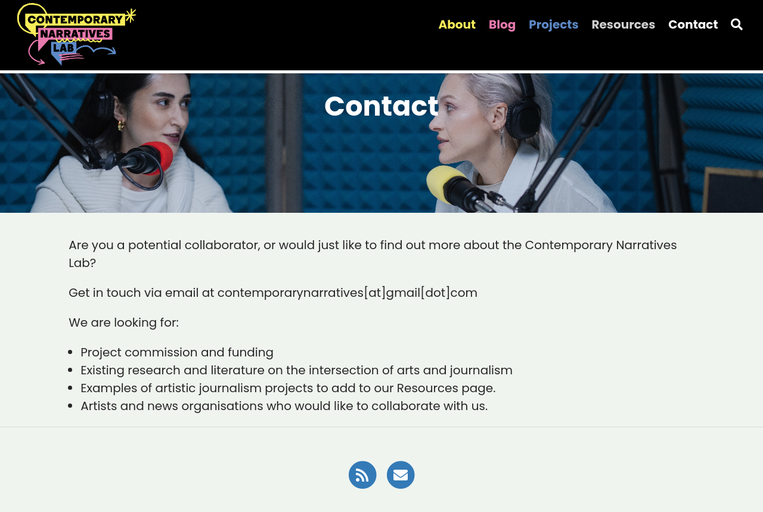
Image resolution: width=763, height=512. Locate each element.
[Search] (737, 24)
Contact (693, 24)
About (457, 24)
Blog (502, 24)
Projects (553, 24)
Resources (623, 24)
